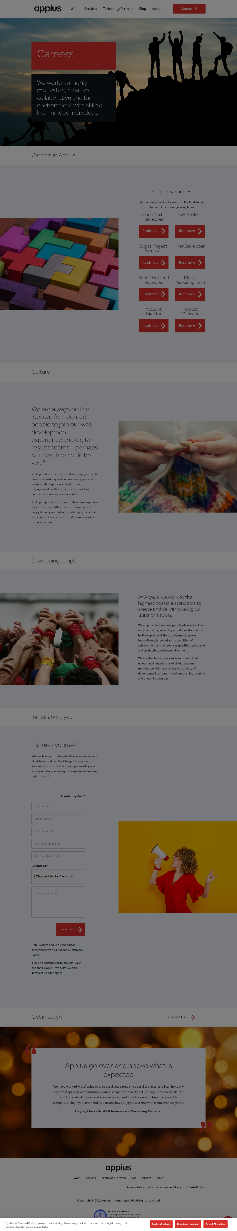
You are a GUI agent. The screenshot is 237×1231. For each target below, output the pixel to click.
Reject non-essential (188, 1227)
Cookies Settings (161, 1227)
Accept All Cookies (215, 1227)
